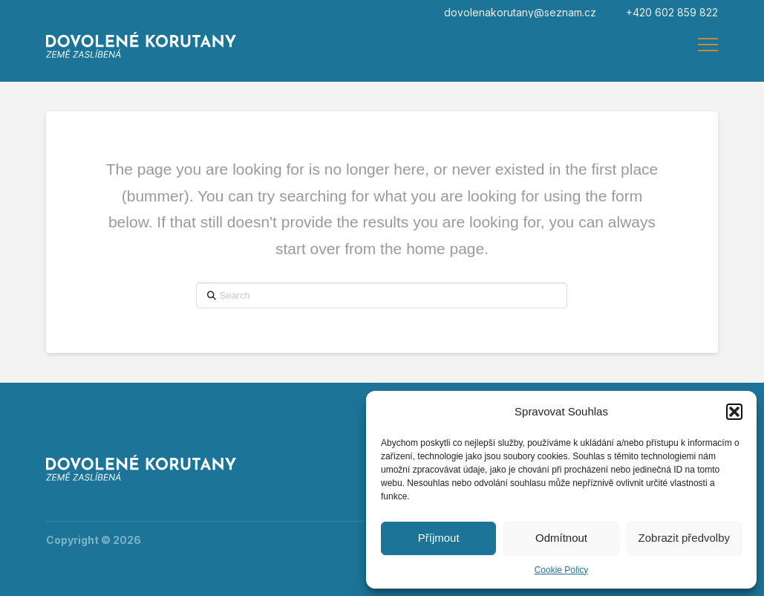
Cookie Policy (562, 570)
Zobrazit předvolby (684, 537)
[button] (734, 411)
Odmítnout (561, 537)
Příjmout (439, 537)
